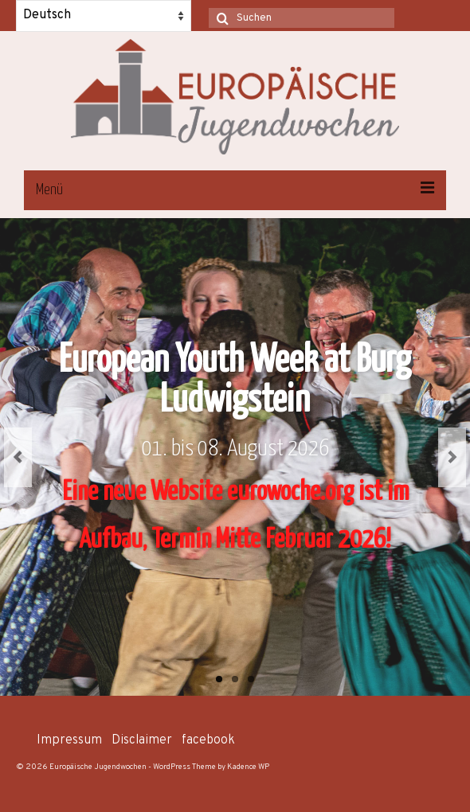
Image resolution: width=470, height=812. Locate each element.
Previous (18, 457)
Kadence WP (248, 767)
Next (452, 457)
